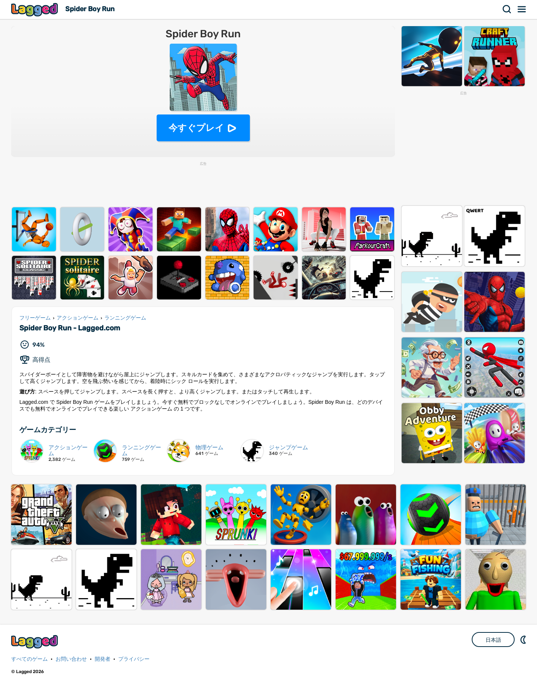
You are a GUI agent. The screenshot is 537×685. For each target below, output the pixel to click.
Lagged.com (35, 641)
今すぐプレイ (196, 128)
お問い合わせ (71, 659)
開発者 (102, 659)
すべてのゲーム (29, 659)
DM (523, 639)
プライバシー (134, 659)
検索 (507, 9)
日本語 (493, 640)
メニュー (522, 9)
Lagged (35, 9)
